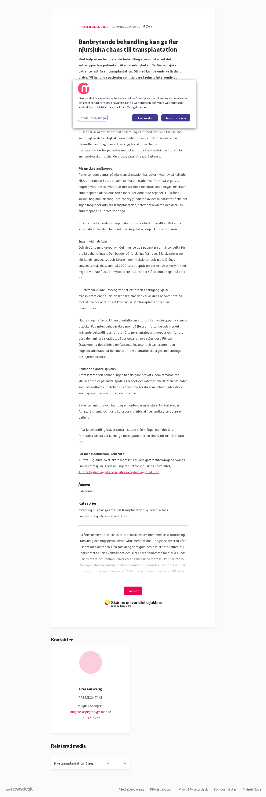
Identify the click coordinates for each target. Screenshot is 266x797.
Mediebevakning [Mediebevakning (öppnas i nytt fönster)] (131, 789)
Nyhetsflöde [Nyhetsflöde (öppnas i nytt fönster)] (252, 789)
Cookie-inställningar (92, 118)
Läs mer (133, 591)
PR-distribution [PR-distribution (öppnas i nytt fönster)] (161, 789)
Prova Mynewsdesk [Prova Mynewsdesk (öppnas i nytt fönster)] (193, 789)
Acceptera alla (176, 118)
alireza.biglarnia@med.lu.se (139, 472)
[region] (134, 104)
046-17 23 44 (90, 718)
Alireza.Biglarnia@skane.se (98, 472)
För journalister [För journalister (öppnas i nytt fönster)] (225, 789)
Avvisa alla (144, 118)
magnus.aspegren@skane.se (90, 712)
